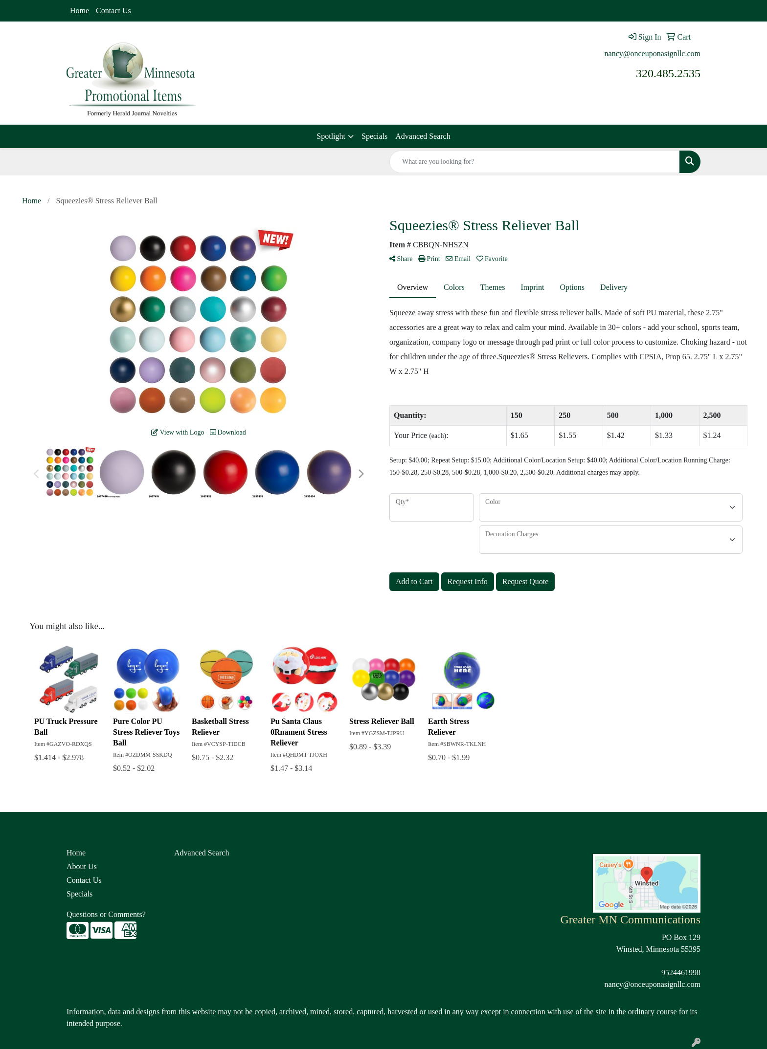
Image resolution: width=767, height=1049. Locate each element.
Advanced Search (422, 136)
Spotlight (330, 136)
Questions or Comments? (106, 914)
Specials (374, 136)
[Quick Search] (534, 162)
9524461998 (680, 972)
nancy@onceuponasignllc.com (652, 53)
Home (79, 10)
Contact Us (113, 10)
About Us (82, 866)
